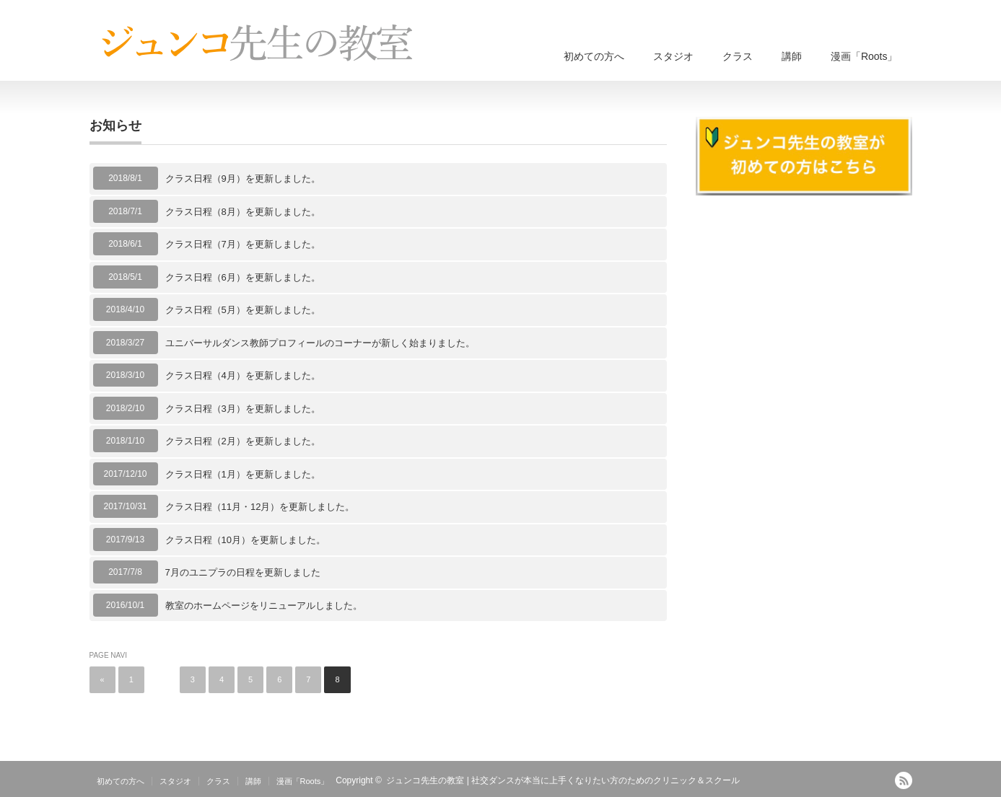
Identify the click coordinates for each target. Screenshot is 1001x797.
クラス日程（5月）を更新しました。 (242, 309)
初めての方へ (594, 56)
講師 (792, 56)
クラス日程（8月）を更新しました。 (242, 211)
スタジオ (673, 56)
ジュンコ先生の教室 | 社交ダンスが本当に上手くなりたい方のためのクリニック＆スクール (563, 780)
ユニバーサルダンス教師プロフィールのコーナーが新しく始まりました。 (320, 343)
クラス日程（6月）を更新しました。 (242, 277)
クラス (737, 56)
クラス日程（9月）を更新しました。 (242, 178)
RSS (903, 780)
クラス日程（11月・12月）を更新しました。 (260, 506)
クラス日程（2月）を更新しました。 (242, 441)
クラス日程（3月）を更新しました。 (242, 408)
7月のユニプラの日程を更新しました (242, 572)
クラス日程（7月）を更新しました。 (242, 244)
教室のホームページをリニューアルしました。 (263, 605)
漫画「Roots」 (864, 56)
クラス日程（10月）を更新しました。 (245, 539)
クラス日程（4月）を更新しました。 (242, 375)
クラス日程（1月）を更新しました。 (242, 474)
